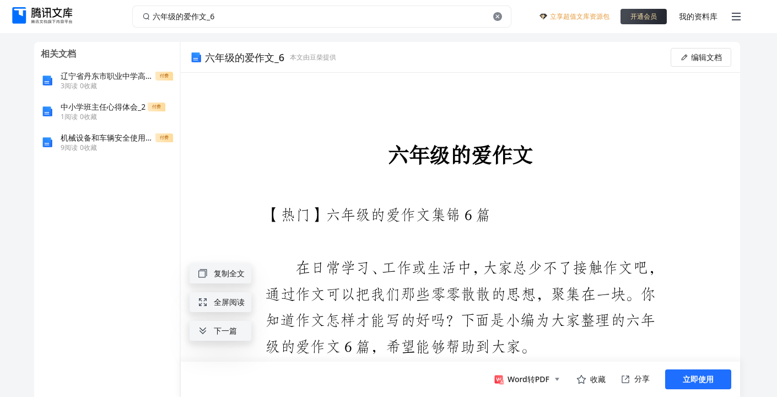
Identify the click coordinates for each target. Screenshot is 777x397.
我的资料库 (698, 16)
